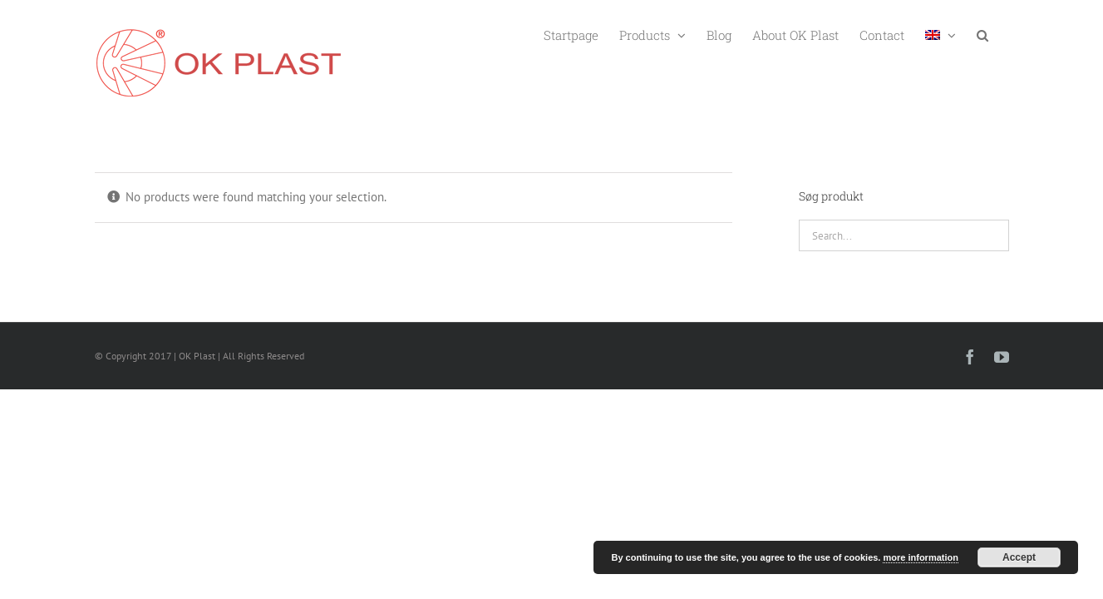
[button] (1003, 33)
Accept (1019, 557)
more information (920, 557)
